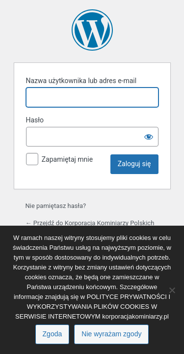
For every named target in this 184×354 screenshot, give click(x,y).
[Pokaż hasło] (148, 137)
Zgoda (52, 334)
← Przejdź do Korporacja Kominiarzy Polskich (90, 223)
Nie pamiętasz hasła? (56, 205)
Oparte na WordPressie (92, 30)
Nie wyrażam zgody (111, 334)
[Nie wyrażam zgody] (172, 290)
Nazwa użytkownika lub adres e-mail (81, 81)
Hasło (35, 120)
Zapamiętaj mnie (67, 159)
